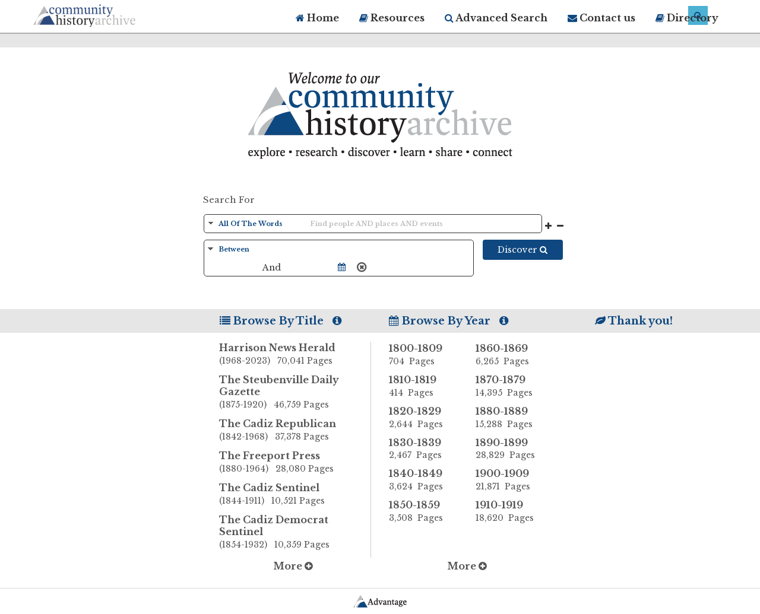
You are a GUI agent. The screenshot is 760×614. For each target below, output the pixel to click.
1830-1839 (423, 449)
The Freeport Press (295, 463)
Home (317, 18)
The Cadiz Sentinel (295, 495)
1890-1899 (510, 449)
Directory (687, 18)
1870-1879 (510, 386)
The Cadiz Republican (295, 431)
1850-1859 (423, 511)
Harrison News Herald (295, 355)
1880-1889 (510, 417)
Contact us (601, 18)
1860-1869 (510, 354)
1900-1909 (510, 479)
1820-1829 (423, 417)
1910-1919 (510, 511)
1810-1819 (423, 386)
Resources (392, 18)
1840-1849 (423, 479)
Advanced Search (496, 18)
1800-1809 (423, 354)
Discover (522, 249)
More (293, 566)
